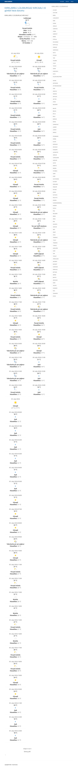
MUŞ (54, 210)
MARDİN (55, 205)
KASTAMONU (56, 179)
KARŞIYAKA (55, 71)
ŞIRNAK (54, 274)
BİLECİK (54, 108)
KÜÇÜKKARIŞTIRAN (57, 76)
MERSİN (54, 168)
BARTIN (54, 277)
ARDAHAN (55, 280)
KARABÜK (55, 288)
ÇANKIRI (55, 127)
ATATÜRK (55, 12)
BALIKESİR (55, 104)
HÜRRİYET (55, 34)
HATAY (54, 163)
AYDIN (54, 101)
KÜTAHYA (55, 194)
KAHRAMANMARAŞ (57, 202)
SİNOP (54, 232)
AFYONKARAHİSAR (57, 85)
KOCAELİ (55, 189)
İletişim (72, 1)
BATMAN (55, 272)
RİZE (54, 221)
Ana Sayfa (62, 1)
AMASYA (55, 91)
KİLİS (54, 290)
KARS (54, 176)
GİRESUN (55, 155)
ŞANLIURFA (55, 248)
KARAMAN (55, 266)
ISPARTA (55, 165)
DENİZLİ (54, 132)
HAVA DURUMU (8, 1)
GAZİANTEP (55, 152)
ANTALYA (55, 96)
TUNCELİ (55, 245)
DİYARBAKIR (55, 136)
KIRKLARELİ (55, 184)
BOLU (54, 116)
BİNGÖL (54, 111)
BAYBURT (55, 264)
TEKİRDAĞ (55, 237)
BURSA (54, 121)
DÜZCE (54, 296)
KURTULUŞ (55, 44)
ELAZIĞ (54, 141)
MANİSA (55, 200)
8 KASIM (55, 10)
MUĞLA (54, 208)
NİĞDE (54, 216)
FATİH (54, 74)
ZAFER (54, 68)
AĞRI (54, 88)
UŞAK (54, 250)
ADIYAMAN (55, 83)
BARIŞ (54, 15)
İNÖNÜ (54, 36)
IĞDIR (54, 282)
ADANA (54, 80)
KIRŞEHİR (55, 186)
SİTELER (55, 55)
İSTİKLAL (55, 39)
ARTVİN (54, 99)
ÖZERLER (55, 47)
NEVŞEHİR (55, 213)
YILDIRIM (55, 60)
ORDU (54, 218)
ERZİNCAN (55, 144)
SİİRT (54, 229)
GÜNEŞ (54, 31)
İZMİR (54, 173)
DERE (54, 20)
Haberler (67, 1)
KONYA (54, 192)
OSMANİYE (55, 293)
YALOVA (55, 285)
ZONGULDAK (56, 258)
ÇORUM (54, 129)
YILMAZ (54, 65)
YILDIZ (54, 63)
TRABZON (55, 242)
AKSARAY (55, 261)
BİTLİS (54, 113)
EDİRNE (54, 139)
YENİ (54, 58)
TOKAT (54, 240)
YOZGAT (55, 256)
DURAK (54, 23)
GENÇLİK (55, 26)
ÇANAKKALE (55, 124)
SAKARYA (55, 224)
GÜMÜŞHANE (56, 157)
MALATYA (55, 197)
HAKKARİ (55, 160)
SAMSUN (55, 226)
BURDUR (55, 119)
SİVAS (54, 234)
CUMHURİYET (56, 18)
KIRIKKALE (55, 269)
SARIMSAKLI (55, 50)
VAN (54, 253)
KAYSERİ (55, 181)
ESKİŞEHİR (55, 149)
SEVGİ (54, 52)
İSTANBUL (55, 170)
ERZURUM (55, 147)
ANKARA (55, 93)
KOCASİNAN (55, 42)
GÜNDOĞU (55, 28)
